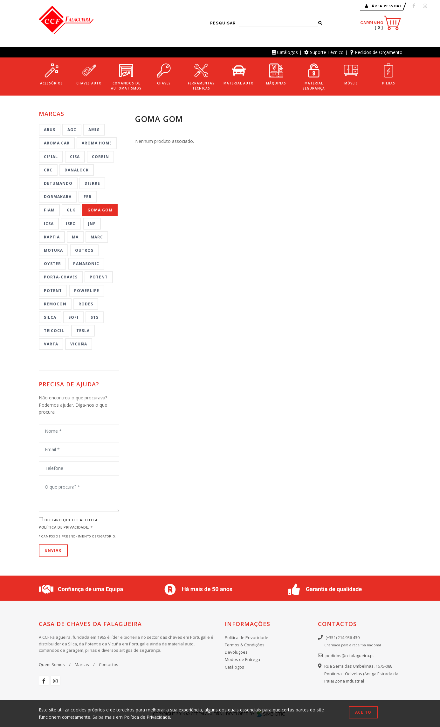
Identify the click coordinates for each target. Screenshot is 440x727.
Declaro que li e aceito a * (68, 523)
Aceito (363, 712)
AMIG (94, 129)
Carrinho (380, 23)
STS (95, 317)
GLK (71, 210)
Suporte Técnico (327, 52)
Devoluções (236, 652)
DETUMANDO (58, 183)
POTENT (53, 290)
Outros (84, 250)
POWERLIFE (86, 290)
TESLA (83, 330)
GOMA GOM (100, 210)
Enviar (53, 550)
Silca (50, 317)
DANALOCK (77, 170)
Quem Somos (52, 664)
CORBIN (100, 156)
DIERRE (92, 183)
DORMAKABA (58, 196)
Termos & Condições (245, 645)
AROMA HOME (97, 143)
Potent (99, 277)
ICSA (49, 223)
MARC (97, 237)
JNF (92, 223)
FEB (88, 196)
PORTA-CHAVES (61, 277)
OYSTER (52, 263)
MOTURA (53, 250)
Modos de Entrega (242, 659)
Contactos (108, 664)
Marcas (82, 664)
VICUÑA (78, 344)
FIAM (49, 210)
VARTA (51, 344)
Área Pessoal (383, 5)
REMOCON (55, 304)
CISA (75, 156)
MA (75, 237)
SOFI (73, 317)
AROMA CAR (57, 143)
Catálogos (287, 52)
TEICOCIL (54, 330)
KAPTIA (52, 237)
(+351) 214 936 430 (343, 637)
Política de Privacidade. (65, 527)
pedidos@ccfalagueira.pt (350, 655)
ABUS (49, 129)
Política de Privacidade (246, 637)
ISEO (71, 223)
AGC (71, 129)
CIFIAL (51, 156)
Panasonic (86, 263)
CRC (48, 170)
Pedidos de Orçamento (378, 52)
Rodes (86, 304)
